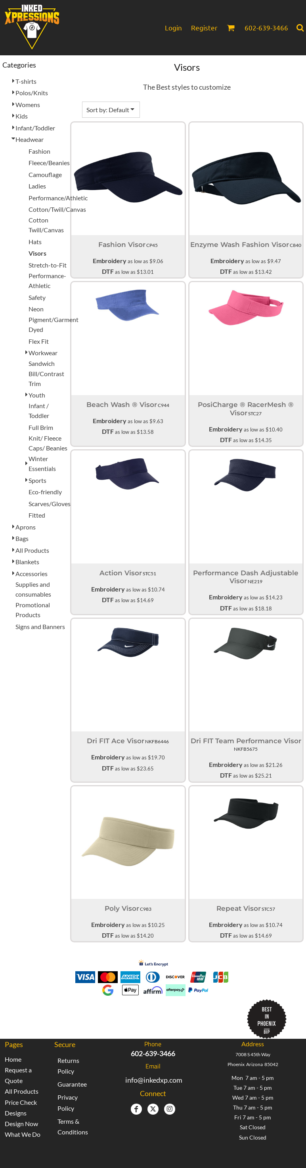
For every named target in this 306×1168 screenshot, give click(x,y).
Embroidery (109, 260)
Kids (21, 116)
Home (13, 1059)
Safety (37, 297)
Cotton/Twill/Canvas (57, 209)
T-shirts (25, 81)
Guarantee (72, 1084)
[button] (231, 28)
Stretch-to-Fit (48, 265)
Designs (16, 1113)
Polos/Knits (31, 92)
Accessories (31, 573)
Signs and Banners (40, 626)
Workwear (43, 352)
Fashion (39, 151)
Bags (22, 538)
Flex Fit (39, 341)
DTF (108, 271)
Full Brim (41, 427)
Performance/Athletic (58, 198)
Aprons (25, 527)
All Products (32, 550)
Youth (37, 395)
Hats (35, 241)
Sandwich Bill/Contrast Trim (46, 373)
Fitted (37, 515)
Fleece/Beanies (49, 162)
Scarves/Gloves (50, 503)
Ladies (37, 186)
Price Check (21, 1102)
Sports (37, 480)
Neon (36, 309)
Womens (27, 104)
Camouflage (45, 174)
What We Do (22, 1134)
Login (173, 27)
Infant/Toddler (35, 128)
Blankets (27, 561)
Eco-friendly (45, 491)
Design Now (21, 1123)
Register (204, 27)
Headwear (29, 139)
